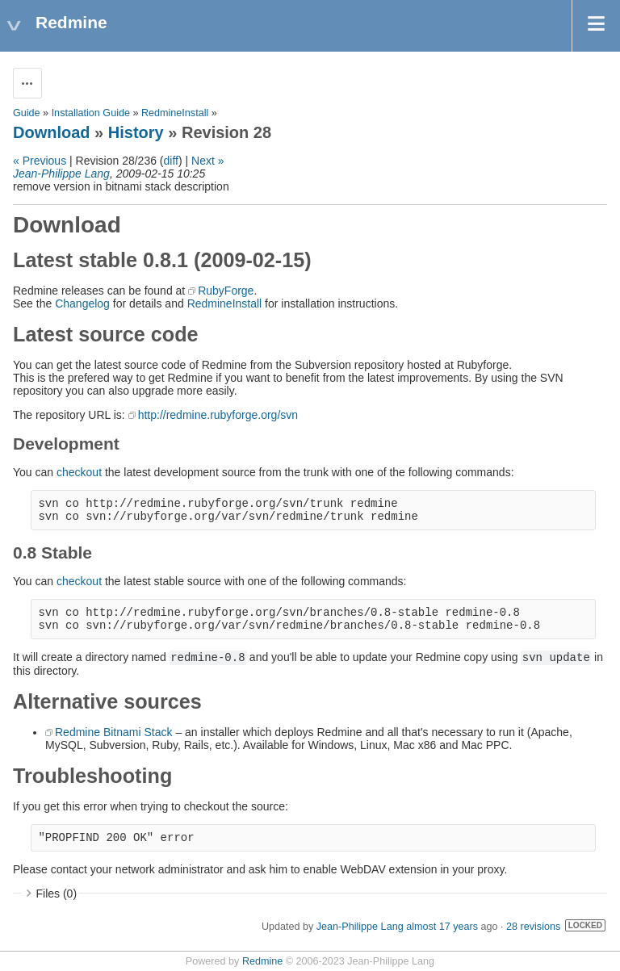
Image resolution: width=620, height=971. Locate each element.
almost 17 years (442, 926)
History (136, 132)
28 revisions (533, 926)
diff (171, 160)
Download (51, 132)
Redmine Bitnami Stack (114, 732)
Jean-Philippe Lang (61, 173)
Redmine (262, 961)
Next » (207, 160)
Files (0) (57, 893)
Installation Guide (91, 113)
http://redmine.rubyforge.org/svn (218, 414)
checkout (79, 472)
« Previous (39, 160)
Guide (26, 113)
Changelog (82, 303)
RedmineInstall (174, 113)
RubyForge (225, 290)
